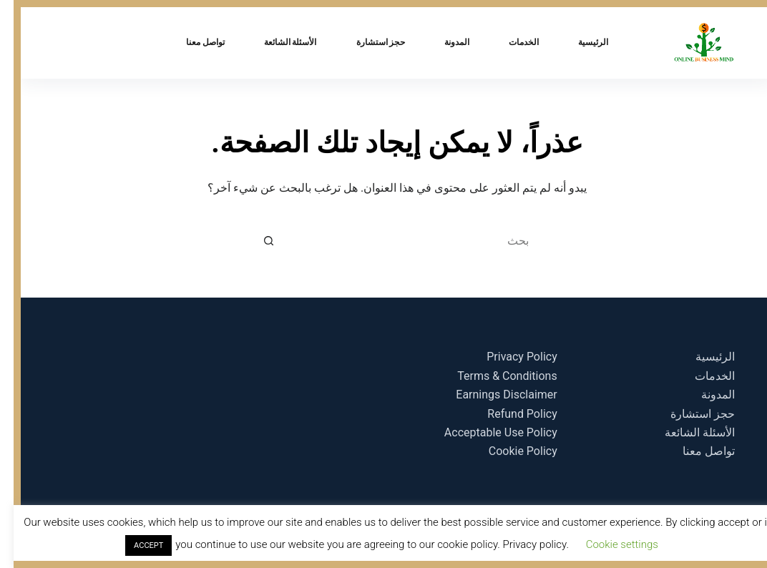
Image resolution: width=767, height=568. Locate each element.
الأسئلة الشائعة (276, 42)
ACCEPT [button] (135, 545)
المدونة (443, 42)
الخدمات (510, 42)
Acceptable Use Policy (487, 432)
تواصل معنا (191, 42)
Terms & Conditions (494, 376)
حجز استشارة (367, 42)
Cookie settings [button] (608, 544)
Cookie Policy (509, 451)
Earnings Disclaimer (492, 394)
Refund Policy (508, 414)
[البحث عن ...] (398, 240)
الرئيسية (580, 42)
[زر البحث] (254, 240)
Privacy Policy (508, 356)
